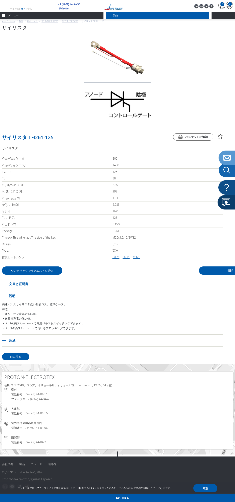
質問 (191, 270)
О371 (136, 257)
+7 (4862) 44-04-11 (35, 394)
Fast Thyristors (70, 21)
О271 (126, 257)
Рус (11, 8)
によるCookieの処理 (130, 488)
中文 (29, 8)
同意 (205, 488)
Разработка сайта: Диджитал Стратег (27, 479)
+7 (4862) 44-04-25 (35, 442)
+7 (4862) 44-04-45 (38, 399)
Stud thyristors (50, 21)
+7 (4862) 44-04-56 (69, 4)
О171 (116, 257)
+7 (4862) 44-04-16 (35, 413)
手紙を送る (64, 8)
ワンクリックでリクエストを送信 (32, 270)
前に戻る (15, 356)
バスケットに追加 (196, 137)
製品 (21, 21)
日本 (23, 8)
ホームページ (8, 21)
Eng (17, 8)
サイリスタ (32, 21)
